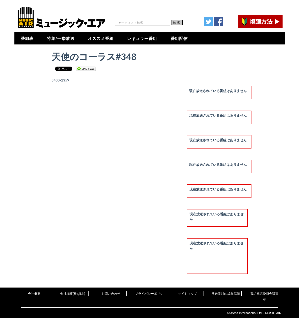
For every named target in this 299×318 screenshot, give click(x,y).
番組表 (27, 38)
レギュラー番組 (142, 38)
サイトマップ (187, 293)
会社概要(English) (72, 293)
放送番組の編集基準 (226, 293)
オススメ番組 (101, 38)
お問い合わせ (110, 293)
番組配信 (179, 38)
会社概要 (34, 293)
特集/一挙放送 (60, 38)
